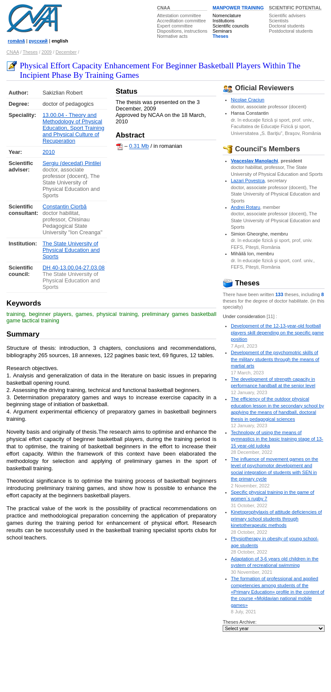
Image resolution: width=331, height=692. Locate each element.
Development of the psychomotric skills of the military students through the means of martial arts (275, 359)
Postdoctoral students (291, 31)
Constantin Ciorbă (64, 206)
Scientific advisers (287, 15)
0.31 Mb (139, 146)
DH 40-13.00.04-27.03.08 (73, 267)
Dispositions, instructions (182, 31)
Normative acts (172, 36)
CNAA (163, 7)
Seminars (222, 31)
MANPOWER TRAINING (238, 7)
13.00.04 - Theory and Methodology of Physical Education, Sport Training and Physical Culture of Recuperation (73, 128)
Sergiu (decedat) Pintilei (72, 163)
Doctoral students (286, 25)
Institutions (223, 20)
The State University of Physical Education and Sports (71, 250)
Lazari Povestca (248, 180)
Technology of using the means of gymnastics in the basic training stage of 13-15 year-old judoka (277, 439)
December (66, 52)
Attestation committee (179, 15)
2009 (47, 52)
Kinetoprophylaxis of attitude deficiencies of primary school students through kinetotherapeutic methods (276, 518)
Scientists (278, 20)
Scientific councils (230, 25)
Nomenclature (226, 15)
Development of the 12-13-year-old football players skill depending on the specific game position (277, 332)
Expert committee (175, 25)
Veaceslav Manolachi (254, 160)
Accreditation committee (181, 20)
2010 (49, 152)
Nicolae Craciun (247, 99)
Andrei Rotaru (245, 207)
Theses (220, 36)
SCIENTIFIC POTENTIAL (295, 7)
